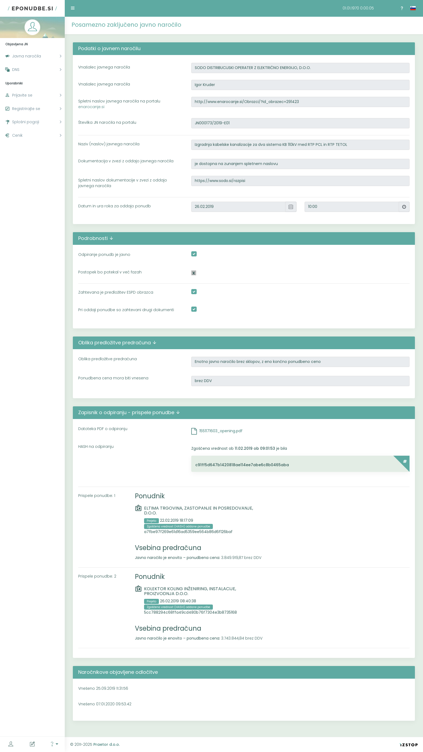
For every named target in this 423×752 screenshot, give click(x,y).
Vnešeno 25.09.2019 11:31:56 (103, 688)
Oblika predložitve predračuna (107, 359)
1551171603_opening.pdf (221, 431)
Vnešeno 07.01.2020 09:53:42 (104, 704)
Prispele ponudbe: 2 (97, 576)
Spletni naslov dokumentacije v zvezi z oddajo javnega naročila (122, 182)
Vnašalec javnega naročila (104, 67)
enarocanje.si (91, 106)
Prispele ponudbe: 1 (96, 495)
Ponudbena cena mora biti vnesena (113, 378)
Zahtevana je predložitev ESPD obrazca (115, 292)
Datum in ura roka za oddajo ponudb (114, 206)
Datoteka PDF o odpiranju (102, 428)
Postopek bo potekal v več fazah (110, 272)
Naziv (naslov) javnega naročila (108, 144)
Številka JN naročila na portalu (107, 122)
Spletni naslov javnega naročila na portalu (119, 103)
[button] (54, 744)
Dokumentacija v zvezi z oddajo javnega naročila (125, 161)
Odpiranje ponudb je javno (104, 254)
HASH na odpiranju (96, 446)
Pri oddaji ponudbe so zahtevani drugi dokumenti (126, 310)
